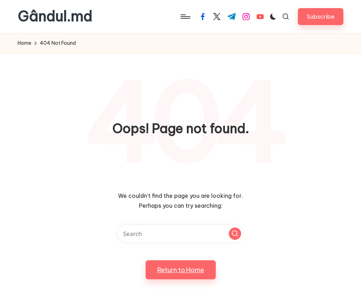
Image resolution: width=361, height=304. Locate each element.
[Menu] (184, 16)
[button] (320, 16)
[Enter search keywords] (180, 234)
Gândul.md (55, 16)
